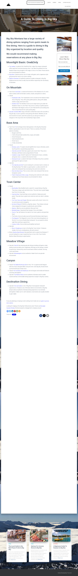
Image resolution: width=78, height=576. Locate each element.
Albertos (14, 208)
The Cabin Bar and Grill (18, 165)
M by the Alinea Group (18, 171)
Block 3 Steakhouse (17, 228)
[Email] (17, 311)
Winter (49, 2)
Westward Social (16, 159)
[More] (19, 311)
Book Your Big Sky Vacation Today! (35, 2)
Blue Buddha (15, 188)
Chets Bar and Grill (17, 151)
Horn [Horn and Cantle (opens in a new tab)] (15, 286)
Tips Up (14, 212)
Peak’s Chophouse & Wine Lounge (21, 175)
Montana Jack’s (16, 147)
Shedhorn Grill (15, 103)
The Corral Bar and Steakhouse (21, 270)
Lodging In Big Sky (67, 2)
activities (55, 543)
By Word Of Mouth (17, 204)
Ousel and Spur (16, 194)
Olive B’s (16, 245)
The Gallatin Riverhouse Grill (20, 264)
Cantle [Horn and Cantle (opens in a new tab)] (21, 286)
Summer (54, 2)
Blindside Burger (16, 210)
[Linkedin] (12, 311)
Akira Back (12, 74)
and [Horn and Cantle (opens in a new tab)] (18, 286)
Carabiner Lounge (16, 155)
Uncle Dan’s (18, 91)
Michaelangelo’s (18, 253)
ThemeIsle (69, 572)
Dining (59, 2)
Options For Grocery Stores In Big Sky (37, 547)
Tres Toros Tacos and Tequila (20, 200)
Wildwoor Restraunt (14, 78)
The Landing (12, 66)
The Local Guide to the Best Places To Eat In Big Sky (16, 547)
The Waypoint (15, 218)
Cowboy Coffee (16, 224)
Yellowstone (68, 6)
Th (16, 127)
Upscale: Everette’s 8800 (16, 111)
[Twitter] (10, 311)
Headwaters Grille (17, 97)
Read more (13, 559)
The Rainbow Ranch (19, 274)
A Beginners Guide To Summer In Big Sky (60, 547)
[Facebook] (8, 311)
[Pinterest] (15, 311)
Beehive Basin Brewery (19, 232)
